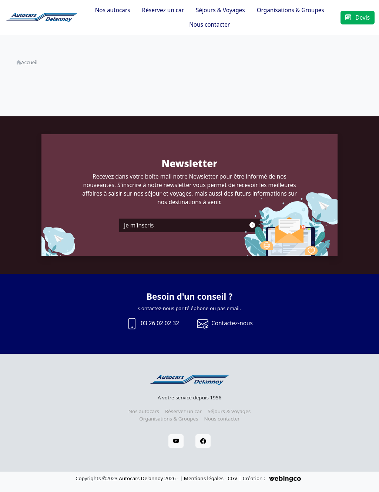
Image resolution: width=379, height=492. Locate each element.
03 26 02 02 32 (152, 324)
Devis (357, 17)
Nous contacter (209, 25)
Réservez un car (163, 10)
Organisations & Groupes (290, 10)
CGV (232, 478)
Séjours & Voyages (220, 10)
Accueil (29, 62)
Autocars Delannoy (141, 478)
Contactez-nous (225, 324)
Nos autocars (112, 10)
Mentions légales (204, 478)
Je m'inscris (189, 225)
